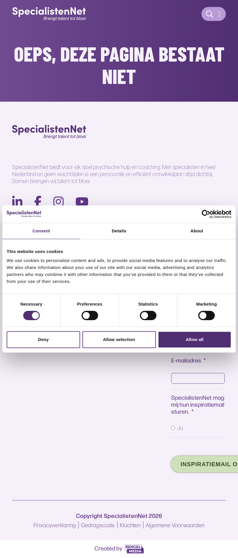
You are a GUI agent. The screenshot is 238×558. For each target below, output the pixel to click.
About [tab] (196, 230)
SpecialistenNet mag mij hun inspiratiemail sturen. (197, 404)
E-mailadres (186, 360)
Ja (180, 427)
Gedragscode (98, 524)
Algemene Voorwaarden (175, 524)
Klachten (130, 524)
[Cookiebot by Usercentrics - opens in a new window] (206, 214)
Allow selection (119, 339)
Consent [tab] (41, 230)
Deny (43, 339)
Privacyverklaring (55, 524)
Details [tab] (119, 230)
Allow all (195, 339)
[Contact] (210, 14)
